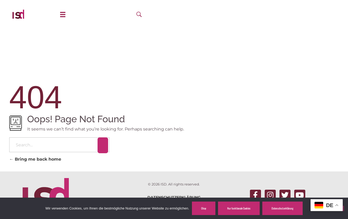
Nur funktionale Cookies (238, 208)
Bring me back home (35, 159)
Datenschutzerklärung (282, 208)
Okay (203, 208)
